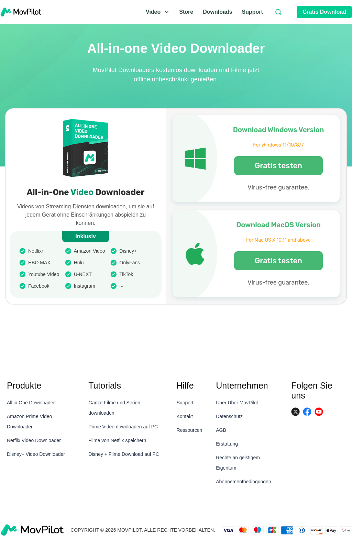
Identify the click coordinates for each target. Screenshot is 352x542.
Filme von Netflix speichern (117, 440)
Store (186, 12)
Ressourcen (189, 430)
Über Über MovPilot (237, 402)
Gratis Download (324, 12)
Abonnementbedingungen (243, 481)
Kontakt (185, 416)
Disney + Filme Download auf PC (123, 454)
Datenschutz (229, 416)
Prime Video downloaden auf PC (123, 426)
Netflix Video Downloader (34, 440)
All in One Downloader (31, 402)
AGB (221, 430)
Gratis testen (278, 165)
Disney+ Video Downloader (36, 454)
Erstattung (227, 444)
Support (252, 12)
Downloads (217, 12)
